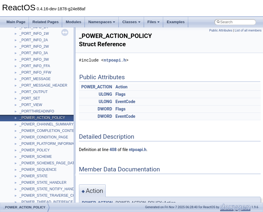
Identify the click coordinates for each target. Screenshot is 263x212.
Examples (176, 22)
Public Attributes (220, 30)
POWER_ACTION (96, 87)
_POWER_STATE (33, 176)
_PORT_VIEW (30, 105)
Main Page (15, 22)
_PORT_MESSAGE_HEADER (43, 85)
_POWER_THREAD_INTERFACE (46, 202)
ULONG (105, 94)
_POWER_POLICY (34, 150)
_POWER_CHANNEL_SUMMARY (46, 124)
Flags (120, 94)
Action (121, 87)
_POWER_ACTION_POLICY (42, 118)
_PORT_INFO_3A (33, 53)
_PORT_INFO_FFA (34, 66)
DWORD (104, 109)
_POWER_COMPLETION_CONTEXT (49, 131)
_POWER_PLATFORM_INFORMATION (50, 144)
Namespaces (101, 22)
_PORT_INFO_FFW (35, 72)
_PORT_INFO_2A (33, 40)
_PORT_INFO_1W (34, 34)
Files (154, 22)
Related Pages (45, 22)
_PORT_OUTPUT (33, 92)
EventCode (125, 101)
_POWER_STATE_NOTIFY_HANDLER (50, 189)
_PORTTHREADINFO (36, 111)
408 (113, 149)
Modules (73, 22)
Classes (131, 22)
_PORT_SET (29, 98)
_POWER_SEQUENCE (38, 170)
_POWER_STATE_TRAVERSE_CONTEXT (53, 195)
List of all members (248, 30)
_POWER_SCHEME (35, 157)
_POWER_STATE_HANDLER (43, 182)
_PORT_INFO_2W (34, 46)
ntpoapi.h (115, 60)
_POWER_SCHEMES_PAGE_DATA (48, 163)
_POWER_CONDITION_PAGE (43, 137)
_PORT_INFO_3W (34, 59)
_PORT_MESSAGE (35, 79)
